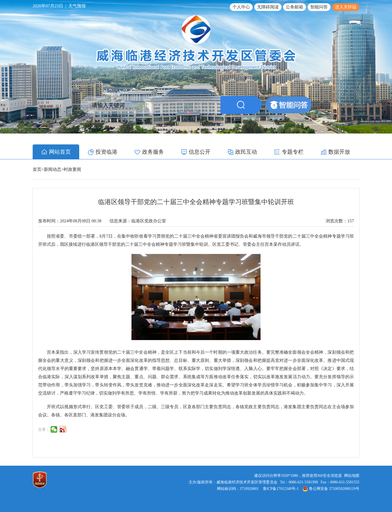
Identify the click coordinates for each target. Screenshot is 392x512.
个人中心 (241, 7)
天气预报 (77, 6)
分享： (44, 430)
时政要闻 (72, 169)
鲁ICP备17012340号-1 (281, 489)
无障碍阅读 (268, 7)
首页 (37, 169)
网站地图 (351, 476)
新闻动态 (52, 169)
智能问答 (319, 7)
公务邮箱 (294, 7)
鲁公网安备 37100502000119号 (331, 489)
